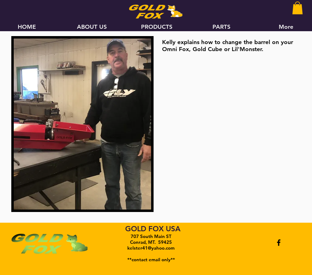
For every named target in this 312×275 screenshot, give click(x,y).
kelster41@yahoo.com (151, 248)
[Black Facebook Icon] (278, 242)
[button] (297, 8)
